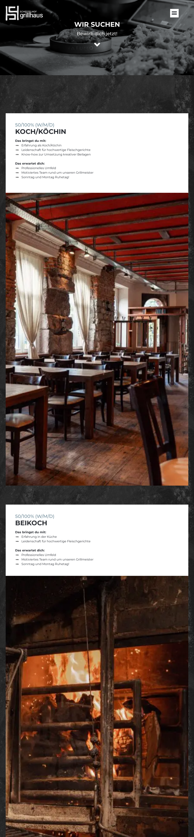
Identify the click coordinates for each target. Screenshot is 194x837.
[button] (174, 13)
